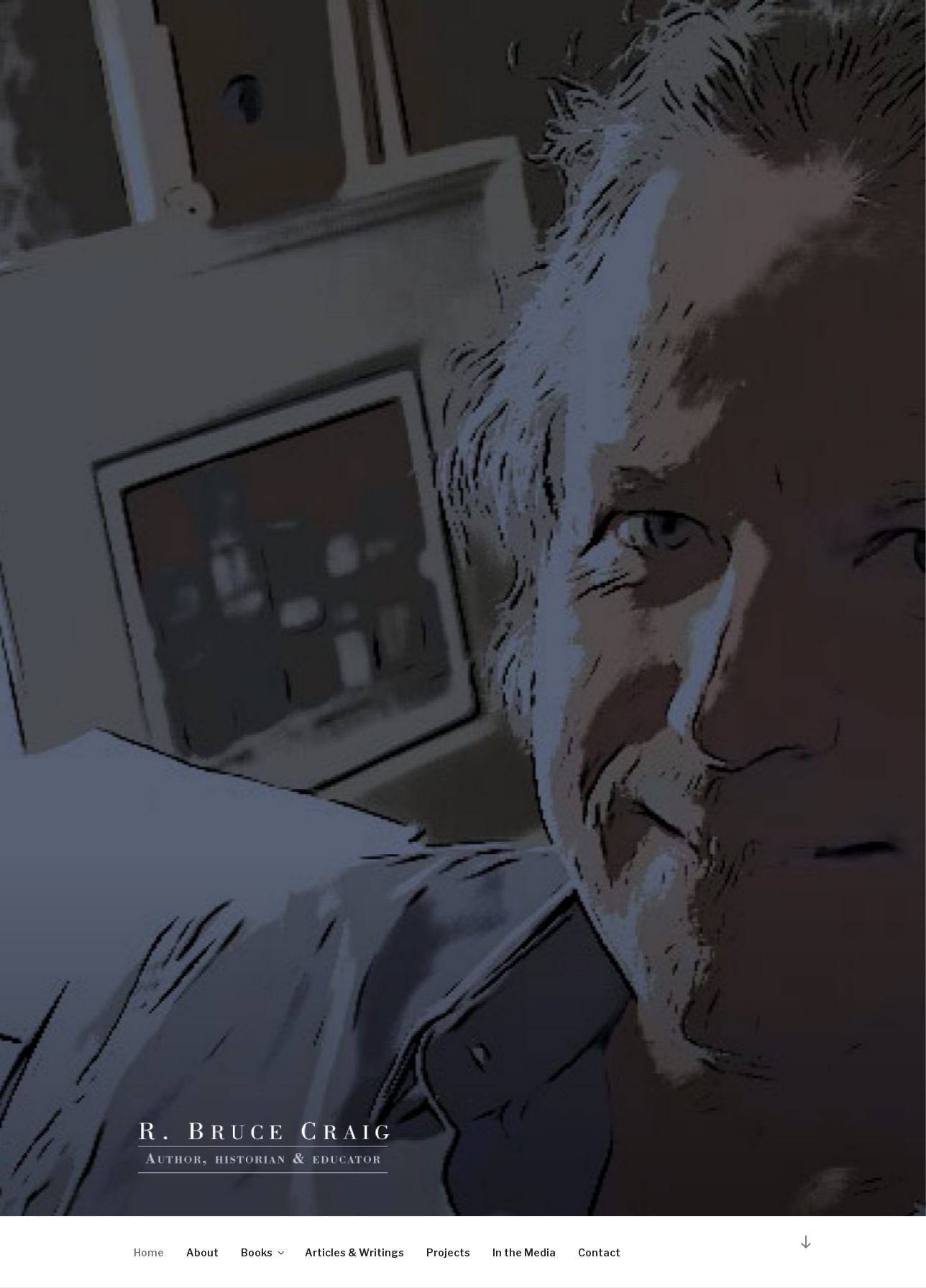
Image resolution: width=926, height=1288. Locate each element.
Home (149, 1252)
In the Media (524, 1252)
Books (263, 1252)
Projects (448, 1252)
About (202, 1252)
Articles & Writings (354, 1252)
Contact (599, 1252)
